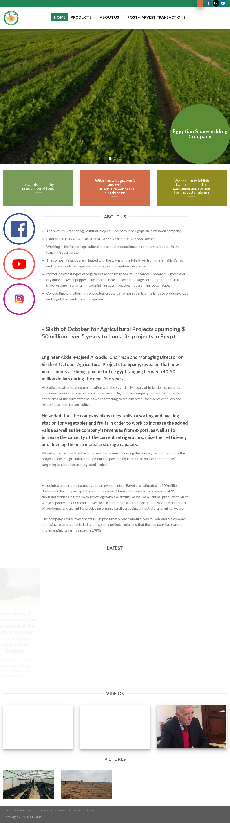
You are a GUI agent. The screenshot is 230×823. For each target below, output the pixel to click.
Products (82, 17)
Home (59, 17)
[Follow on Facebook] (209, 3)
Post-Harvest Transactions (156, 17)
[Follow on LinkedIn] (223, 3)
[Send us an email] (216, 3)
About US (111, 17)
